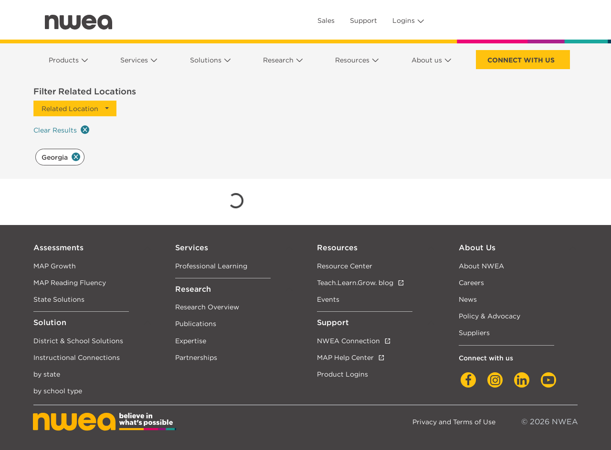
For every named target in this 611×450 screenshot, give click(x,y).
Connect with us (521, 60)
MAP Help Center (345, 357)
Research (278, 60)
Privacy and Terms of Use (453, 422)
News (468, 299)
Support (363, 20)
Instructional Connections (76, 357)
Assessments (58, 247)
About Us (477, 247)
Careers (471, 282)
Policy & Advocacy (489, 316)
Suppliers (474, 332)
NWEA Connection (348, 341)
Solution (49, 322)
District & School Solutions (78, 341)
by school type (57, 391)
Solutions (205, 60)
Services (134, 60)
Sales (326, 20)
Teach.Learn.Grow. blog (355, 282)
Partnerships (196, 357)
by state (46, 374)
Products (64, 60)
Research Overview (207, 307)
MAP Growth (54, 266)
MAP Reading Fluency (69, 282)
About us (426, 60)
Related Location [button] (70, 108)
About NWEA (481, 266)
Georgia (61, 157)
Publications (195, 323)
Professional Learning (211, 266)
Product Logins (342, 374)
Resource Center (344, 266)
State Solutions (58, 299)
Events (328, 299)
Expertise (190, 341)
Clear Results (61, 129)
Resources (352, 60)
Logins (403, 20)
